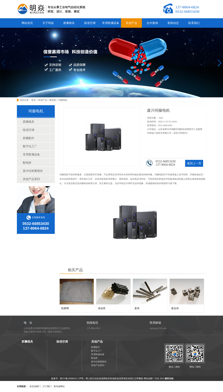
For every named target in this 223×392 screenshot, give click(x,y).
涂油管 (101, 308)
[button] (219, 63)
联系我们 (194, 23)
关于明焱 (48, 23)
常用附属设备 (110, 23)
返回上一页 (194, 163)
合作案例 (152, 23)
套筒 (137, 308)
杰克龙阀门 (35, 386)
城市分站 (169, 378)
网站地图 (148, 378)
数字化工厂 (30, 146)
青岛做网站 (59, 386)
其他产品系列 (31, 179)
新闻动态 (173, 23)
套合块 (175, 308)
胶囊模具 (69, 23)
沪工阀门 (47, 386)
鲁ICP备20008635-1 (69, 378)
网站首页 (27, 23)
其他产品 (131, 23)
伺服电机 (63, 100)
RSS (162, 378)
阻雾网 (65, 308)
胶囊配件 (28, 138)
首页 (33, 100)
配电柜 (53, 100)
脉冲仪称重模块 (33, 170)
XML (157, 378)
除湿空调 (89, 23)
